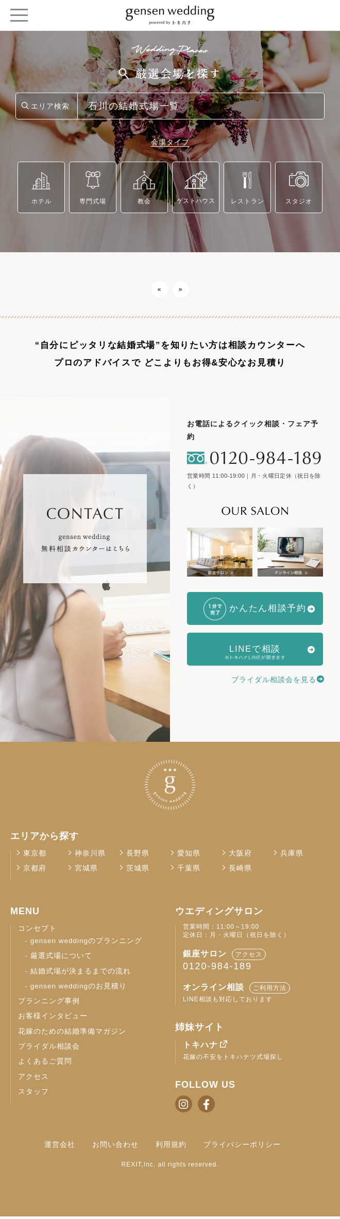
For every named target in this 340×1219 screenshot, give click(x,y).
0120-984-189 (217, 969)
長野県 (137, 856)
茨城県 (137, 871)
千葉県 (188, 871)
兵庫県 (291, 856)
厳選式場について (61, 958)
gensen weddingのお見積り (78, 988)
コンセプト (37, 931)
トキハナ (200, 1047)
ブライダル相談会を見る (273, 679)
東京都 (34, 856)
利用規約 (171, 1147)
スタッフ (33, 1094)
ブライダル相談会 (49, 1049)
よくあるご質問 (45, 1064)
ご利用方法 (269, 990)
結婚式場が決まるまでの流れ (80, 973)
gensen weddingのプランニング (86, 943)
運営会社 (59, 1147)
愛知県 (188, 856)
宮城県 (86, 871)
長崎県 (240, 871)
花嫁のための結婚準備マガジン (72, 1034)
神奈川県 (90, 856)
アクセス (33, 1079)
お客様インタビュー (53, 1018)
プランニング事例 (49, 1003)
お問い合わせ (115, 1147)
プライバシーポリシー (242, 1147)
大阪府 (240, 856)
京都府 (34, 871)
